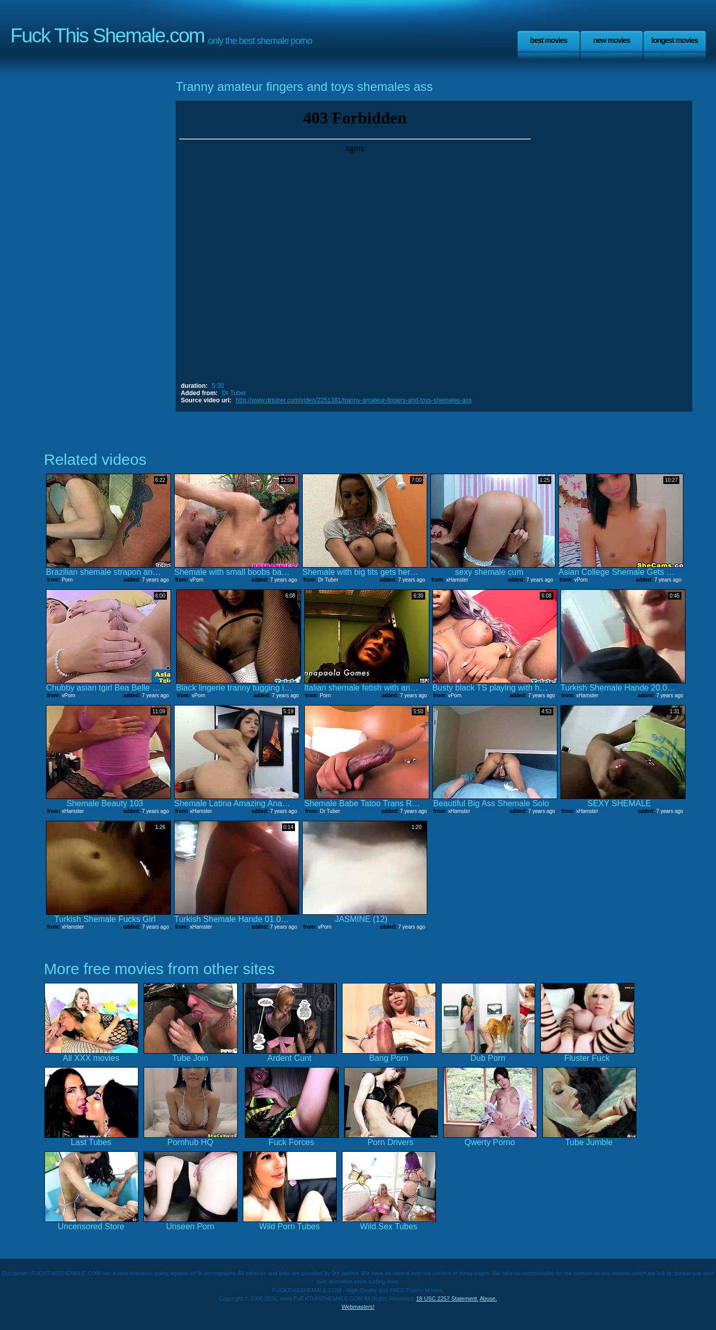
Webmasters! (358, 1307)
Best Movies (548, 40)
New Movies (611, 40)
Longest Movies (674, 40)
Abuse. (488, 1298)
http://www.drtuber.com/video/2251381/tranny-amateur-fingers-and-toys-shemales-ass (354, 400)
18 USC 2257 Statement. (447, 1298)
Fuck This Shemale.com (107, 35)
